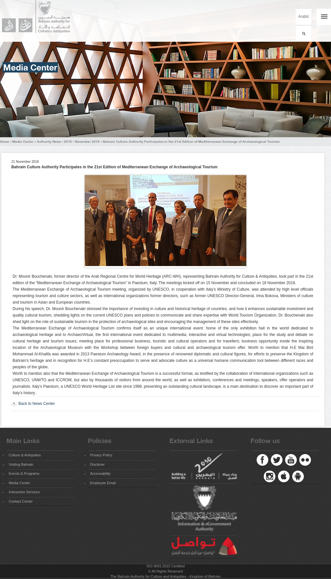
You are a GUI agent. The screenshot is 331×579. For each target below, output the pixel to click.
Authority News (49, 141)
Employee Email (103, 483)
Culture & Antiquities (25, 455)
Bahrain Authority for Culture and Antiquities (38, 16)
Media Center (23, 141)
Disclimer (97, 464)
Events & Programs (24, 473)
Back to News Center (36, 403)
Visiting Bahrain (21, 464)
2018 (68, 141)
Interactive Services (24, 492)
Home (4, 141)
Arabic (303, 16)
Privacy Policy (101, 455)
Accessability (100, 473)
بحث (304, 33)
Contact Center (21, 501)
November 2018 (87, 141)
